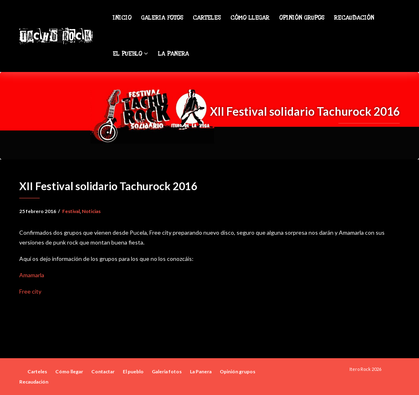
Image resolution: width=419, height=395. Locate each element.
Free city (30, 291)
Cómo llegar (249, 18)
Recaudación (354, 18)
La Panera (173, 54)
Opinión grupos (301, 18)
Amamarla (31, 275)
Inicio (122, 18)
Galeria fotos (162, 18)
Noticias (91, 211)
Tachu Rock (55, 36)
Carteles (207, 18)
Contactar (103, 371)
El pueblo (130, 54)
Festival (71, 211)
